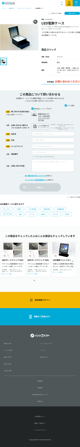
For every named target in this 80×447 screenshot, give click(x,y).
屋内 (20, 214)
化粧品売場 (46, 209)
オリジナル (6, 209)
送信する (40, 187)
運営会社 (40, 401)
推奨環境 (40, 381)
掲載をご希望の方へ (40, 317)
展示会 (43, 214)
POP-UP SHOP (7, 214)
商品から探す (7, 357)
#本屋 (10, 274)
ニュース (42, 350)
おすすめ (55, 214)
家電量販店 (60, 209)
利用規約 (40, 388)
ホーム (3, 8)
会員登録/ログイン (40, 300)
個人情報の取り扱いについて (35, 176)
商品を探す (11, 8)
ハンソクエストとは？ (46, 343)
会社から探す (7, 364)
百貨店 (19, 209)
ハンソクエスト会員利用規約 (35, 180)
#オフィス (55, 272)
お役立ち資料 (7, 371)
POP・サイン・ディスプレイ (24, 8)
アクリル (31, 214)
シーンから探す (8, 350)
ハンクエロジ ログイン (40, 430)
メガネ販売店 (32, 209)
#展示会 (60, 272)
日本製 (67, 214)
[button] (73, 261)
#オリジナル (5, 274)
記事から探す (7, 343)
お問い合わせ (72, 13)
